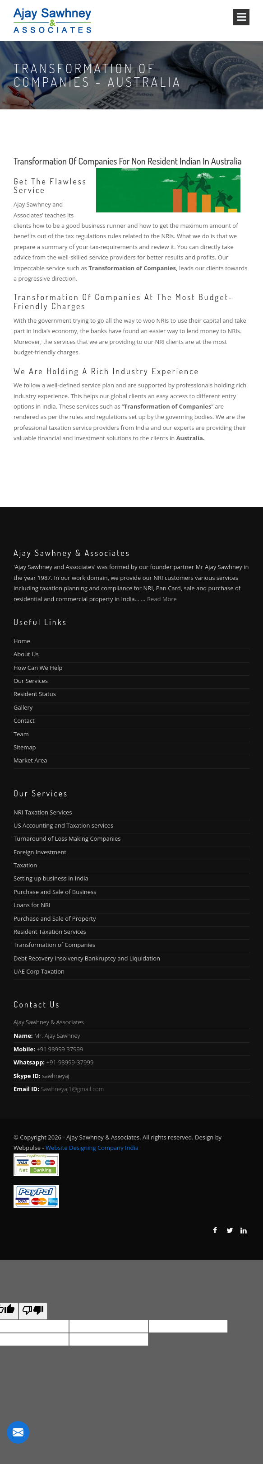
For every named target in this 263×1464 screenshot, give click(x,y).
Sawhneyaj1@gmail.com (72, 1089)
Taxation (25, 865)
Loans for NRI (32, 905)
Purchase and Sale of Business (55, 892)
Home (22, 641)
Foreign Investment (40, 852)
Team (21, 734)
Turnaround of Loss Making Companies (67, 838)
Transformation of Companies (54, 945)
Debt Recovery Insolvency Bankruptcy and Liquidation (87, 958)
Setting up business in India (51, 878)
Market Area (30, 760)
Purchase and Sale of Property (55, 918)
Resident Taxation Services (50, 931)
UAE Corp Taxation (39, 971)
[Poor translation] (32, 1311)
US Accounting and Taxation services (63, 825)
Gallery (23, 707)
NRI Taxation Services (43, 812)
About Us (26, 654)
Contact (24, 720)
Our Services (31, 681)
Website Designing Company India (92, 1148)
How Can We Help (38, 668)
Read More (162, 599)
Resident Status (35, 694)
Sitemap (25, 747)
